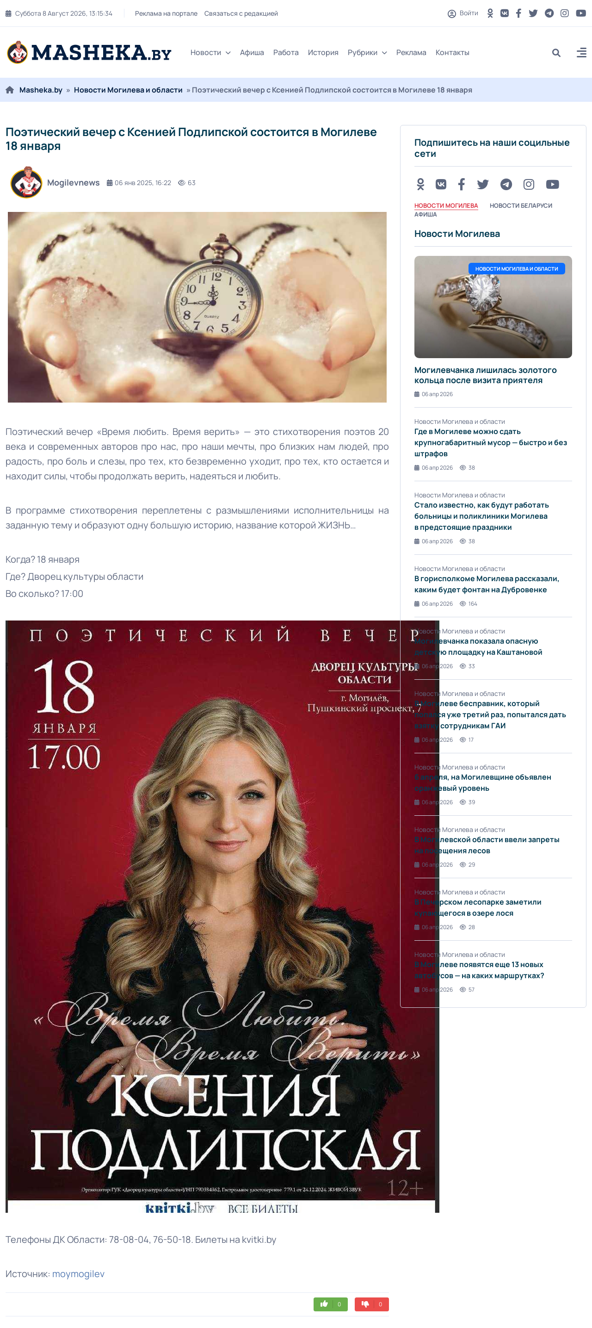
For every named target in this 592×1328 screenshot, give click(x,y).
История (323, 52)
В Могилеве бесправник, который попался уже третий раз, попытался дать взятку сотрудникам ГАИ (490, 714)
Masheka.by (40, 90)
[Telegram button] (549, 13)
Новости (211, 52)
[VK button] (504, 13)
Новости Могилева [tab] (446, 205)
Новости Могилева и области (128, 90)
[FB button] (519, 13)
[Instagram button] (565, 13)
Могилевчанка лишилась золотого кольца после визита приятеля (485, 374)
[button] (581, 54)
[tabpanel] (493, 610)
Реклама (411, 52)
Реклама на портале (166, 13)
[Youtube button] (581, 13)
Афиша (252, 52)
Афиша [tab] (425, 214)
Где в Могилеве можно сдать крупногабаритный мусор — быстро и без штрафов (490, 442)
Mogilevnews (55, 182)
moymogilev (78, 1273)
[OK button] (490, 13)
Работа (286, 52)
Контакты (452, 52)
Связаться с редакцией (241, 13)
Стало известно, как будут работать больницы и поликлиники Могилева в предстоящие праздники (481, 516)
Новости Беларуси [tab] (521, 205)
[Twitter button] (533, 13)
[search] (559, 52)
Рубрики (367, 52)
